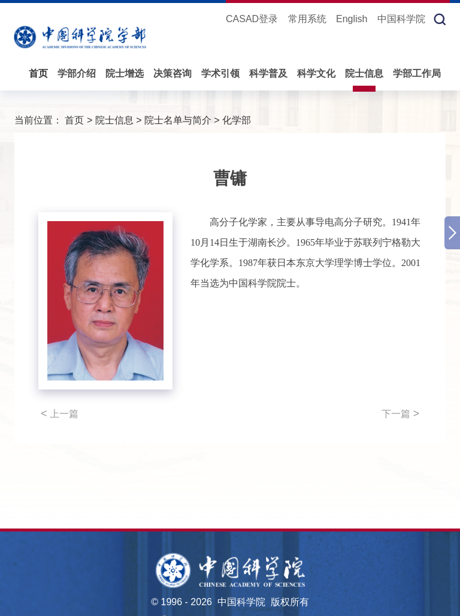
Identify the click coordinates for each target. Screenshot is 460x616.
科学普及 (268, 73)
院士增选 (124, 73)
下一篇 (400, 413)
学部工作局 (417, 73)
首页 (38, 73)
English (351, 19)
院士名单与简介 (177, 120)
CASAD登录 (252, 19)
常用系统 (307, 19)
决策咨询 (172, 73)
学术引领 (220, 73)
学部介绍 (77, 73)
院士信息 (364, 73)
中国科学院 (401, 19)
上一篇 (59, 413)
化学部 (236, 120)
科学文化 (316, 73)
